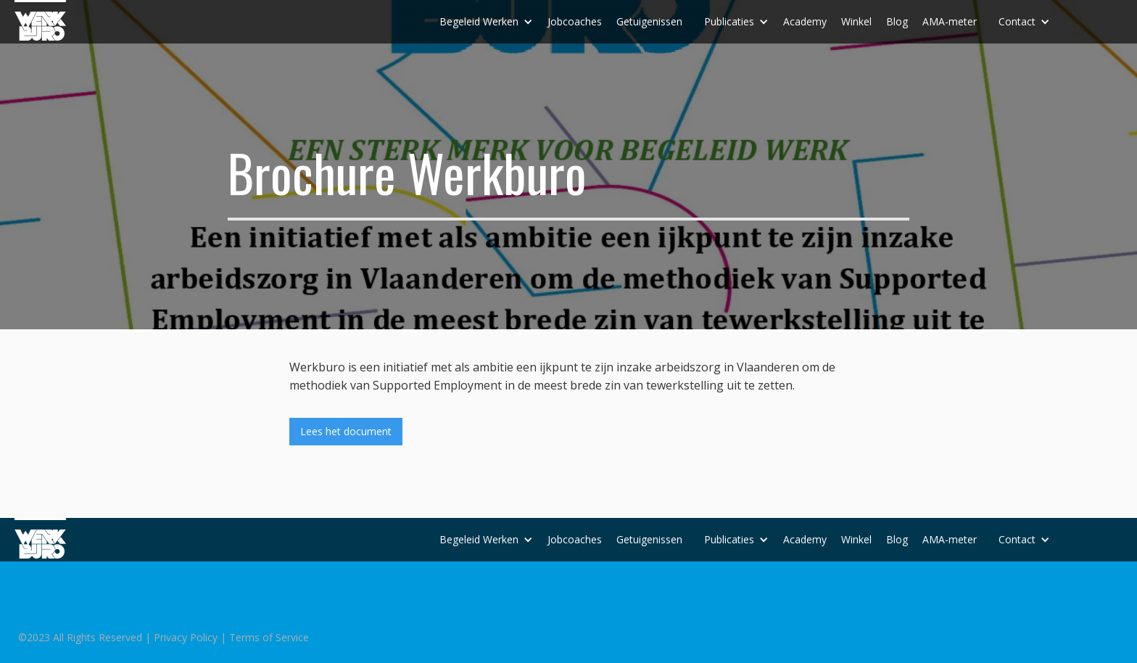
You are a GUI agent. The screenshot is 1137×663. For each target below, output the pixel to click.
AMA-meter (949, 21)
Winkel (856, 21)
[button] (486, 22)
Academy (805, 21)
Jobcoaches (574, 21)
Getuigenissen (649, 21)
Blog (897, 21)
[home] (40, 20)
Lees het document (346, 431)
